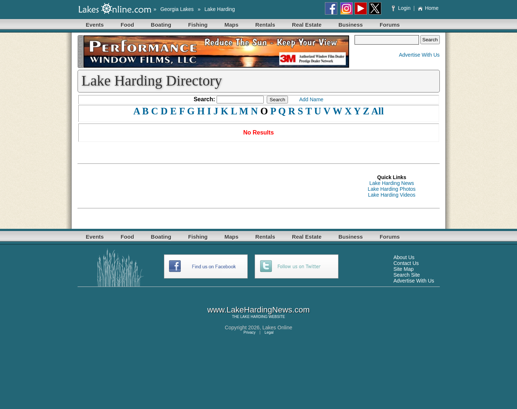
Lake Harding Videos (392, 195)
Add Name (311, 99)
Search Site (406, 275)
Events (95, 25)
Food (127, 25)
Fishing (197, 25)
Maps (232, 25)
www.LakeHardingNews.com (258, 309)
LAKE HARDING (253, 317)
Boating (161, 25)
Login (402, 8)
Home (427, 8)
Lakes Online (277, 327)
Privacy (249, 332)
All (377, 111)
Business (350, 25)
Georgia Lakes (177, 9)
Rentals (265, 25)
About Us (404, 257)
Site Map (403, 269)
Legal (269, 332)
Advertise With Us (419, 55)
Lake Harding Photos (392, 189)
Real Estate (307, 25)
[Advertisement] (211, 186)
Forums (390, 25)
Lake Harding (220, 9)
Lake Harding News (391, 183)
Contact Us (406, 263)
